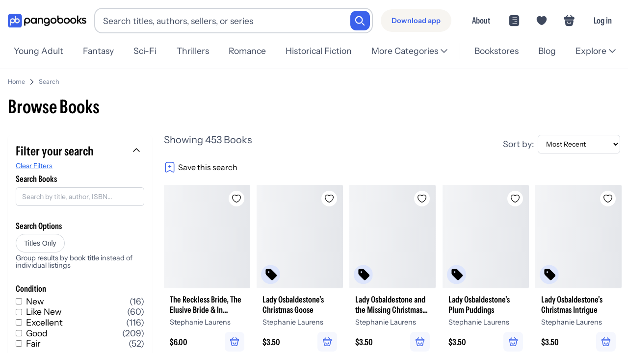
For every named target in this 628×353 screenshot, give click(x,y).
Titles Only (40, 239)
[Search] (360, 20)
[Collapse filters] (137, 147)
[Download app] (416, 20)
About (481, 20)
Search (49, 77)
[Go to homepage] (47, 21)
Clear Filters (34, 161)
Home (16, 77)
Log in (603, 20)
